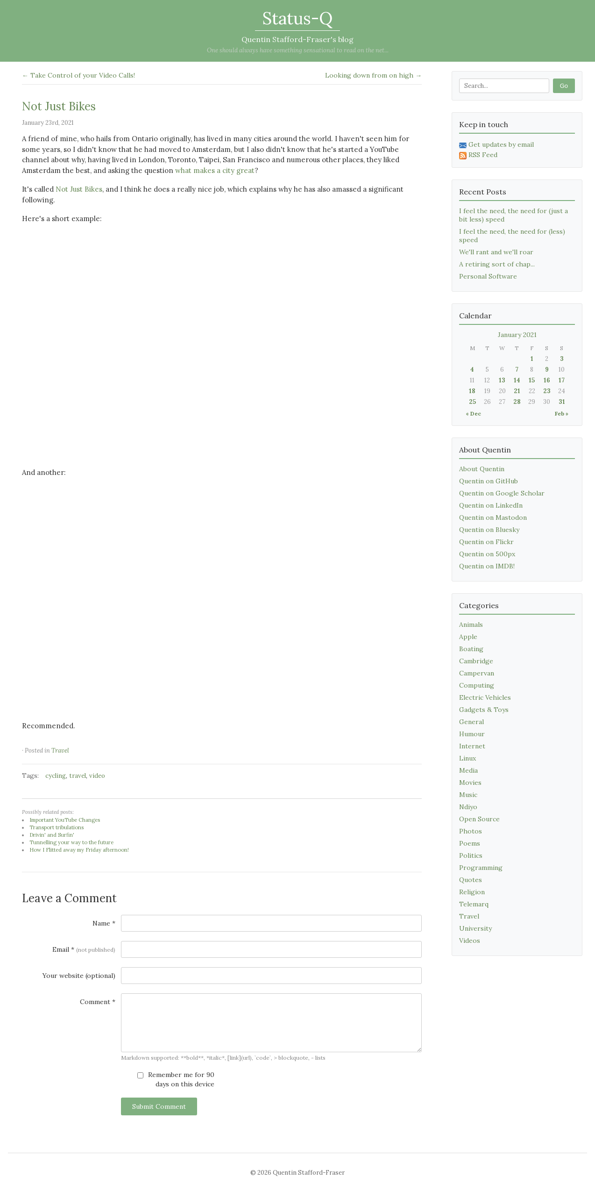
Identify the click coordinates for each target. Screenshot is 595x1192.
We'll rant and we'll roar (496, 252)
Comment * (97, 1002)
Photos (470, 831)
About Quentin (481, 469)
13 (502, 380)
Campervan (476, 673)
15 (532, 380)
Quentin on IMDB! (487, 566)
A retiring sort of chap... (497, 264)
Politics (470, 855)
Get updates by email (496, 144)
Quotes (470, 880)
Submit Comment (159, 1106)
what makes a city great (215, 170)
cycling (55, 776)
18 (472, 391)
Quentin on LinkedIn (491, 505)
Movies (470, 782)
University (475, 928)
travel (77, 776)
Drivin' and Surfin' (51, 835)
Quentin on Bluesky (489, 529)
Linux (467, 758)
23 (547, 391)
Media (468, 770)
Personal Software (488, 276)
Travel (60, 750)
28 (517, 402)
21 (517, 391)
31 (562, 402)
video (97, 776)
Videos (469, 940)
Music (468, 794)
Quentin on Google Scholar (502, 493)
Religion (472, 892)
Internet (472, 746)
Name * (103, 923)
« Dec (473, 413)
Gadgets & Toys (484, 709)
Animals (471, 624)
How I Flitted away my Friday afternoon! (79, 850)
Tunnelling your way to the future (71, 842)
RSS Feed (478, 155)
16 (547, 380)
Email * (83, 949)
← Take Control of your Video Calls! (78, 75)
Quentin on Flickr (486, 542)
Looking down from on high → (373, 75)
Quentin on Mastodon (493, 517)
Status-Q (297, 18)
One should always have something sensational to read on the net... (298, 50)
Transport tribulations (56, 827)
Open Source (479, 819)
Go (564, 85)
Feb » (561, 413)
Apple (468, 636)
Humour (472, 734)
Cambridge (476, 661)
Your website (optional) (78, 975)
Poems (469, 843)
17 (562, 380)
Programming (481, 867)
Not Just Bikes (59, 106)
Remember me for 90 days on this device (175, 1079)
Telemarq (474, 904)
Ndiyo (468, 807)
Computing (476, 685)
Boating (471, 649)
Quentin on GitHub (488, 481)
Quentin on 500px (487, 554)
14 (517, 380)
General (471, 722)
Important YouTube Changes (64, 820)
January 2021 (517, 334)
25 (472, 402)
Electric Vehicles (485, 697)
